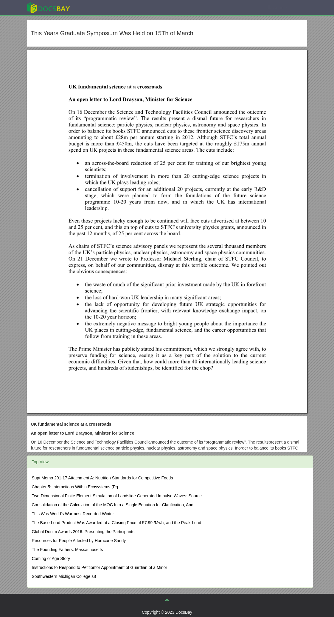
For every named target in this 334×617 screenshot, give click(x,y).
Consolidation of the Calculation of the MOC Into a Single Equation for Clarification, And (112, 504)
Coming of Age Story (51, 558)
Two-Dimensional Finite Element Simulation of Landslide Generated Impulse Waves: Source (117, 495)
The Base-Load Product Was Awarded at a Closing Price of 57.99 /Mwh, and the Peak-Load (116, 522)
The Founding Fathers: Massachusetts (67, 549)
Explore (93, 7)
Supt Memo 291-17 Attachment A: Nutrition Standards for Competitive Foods (102, 478)
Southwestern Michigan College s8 (64, 576)
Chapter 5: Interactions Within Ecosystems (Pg (75, 486)
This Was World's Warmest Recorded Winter (73, 513)
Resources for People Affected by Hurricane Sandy (79, 540)
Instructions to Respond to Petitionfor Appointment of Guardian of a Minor (99, 567)
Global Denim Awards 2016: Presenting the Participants (83, 531)
